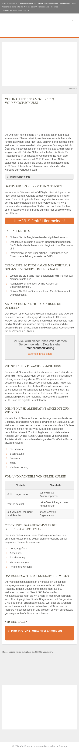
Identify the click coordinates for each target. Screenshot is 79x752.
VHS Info (25, 746)
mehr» (26, 10)
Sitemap (62, 746)
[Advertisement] (39, 64)
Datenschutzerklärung (39, 348)
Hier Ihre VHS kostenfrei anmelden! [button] (34, 630)
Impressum (37, 746)
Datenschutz (50, 746)
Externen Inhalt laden (40, 353)
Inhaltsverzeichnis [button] (18, 176)
